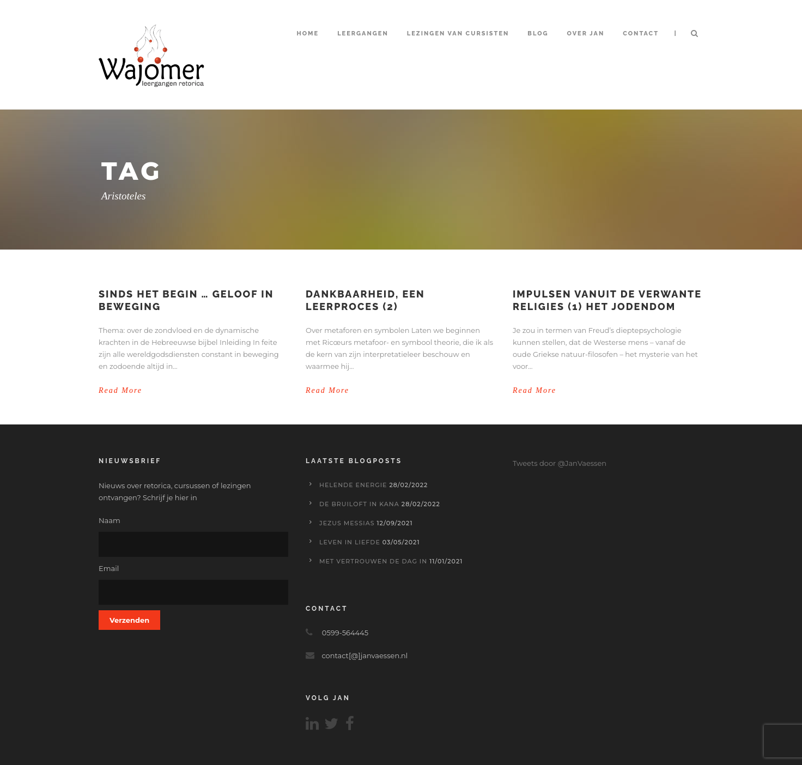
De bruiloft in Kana (359, 504)
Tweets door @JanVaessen (559, 463)
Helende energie (353, 485)
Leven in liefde (349, 542)
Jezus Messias (347, 523)
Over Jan (586, 33)
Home (307, 33)
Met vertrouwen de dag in (373, 561)
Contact (641, 33)
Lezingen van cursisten (458, 33)
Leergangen (362, 33)
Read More (120, 390)
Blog (537, 33)
